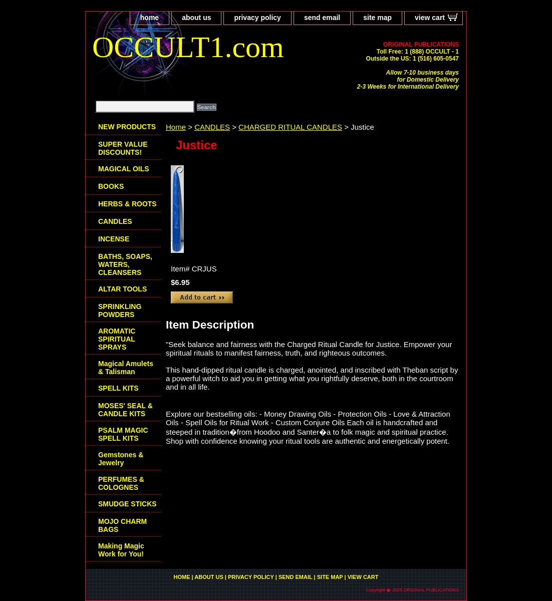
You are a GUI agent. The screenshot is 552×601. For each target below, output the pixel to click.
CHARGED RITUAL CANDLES (290, 127)
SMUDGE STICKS (127, 504)
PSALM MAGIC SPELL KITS (123, 434)
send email (322, 18)
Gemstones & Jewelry (120, 459)
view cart (430, 18)
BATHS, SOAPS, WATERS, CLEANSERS (125, 264)
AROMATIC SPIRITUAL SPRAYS (116, 339)
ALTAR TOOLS (122, 289)
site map (377, 18)
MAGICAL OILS (123, 169)
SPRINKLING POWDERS (119, 311)
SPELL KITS (118, 388)
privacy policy (257, 18)
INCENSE (113, 239)
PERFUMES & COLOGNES (121, 483)
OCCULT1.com (188, 47)
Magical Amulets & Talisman (125, 368)
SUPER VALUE (123, 148)
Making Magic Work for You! (121, 550)
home (149, 18)
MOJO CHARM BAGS (122, 525)
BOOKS (111, 186)
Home (176, 127)
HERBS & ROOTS (127, 204)
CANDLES (212, 127)
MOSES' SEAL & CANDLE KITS (125, 410)
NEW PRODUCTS (127, 127)
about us (196, 18)
